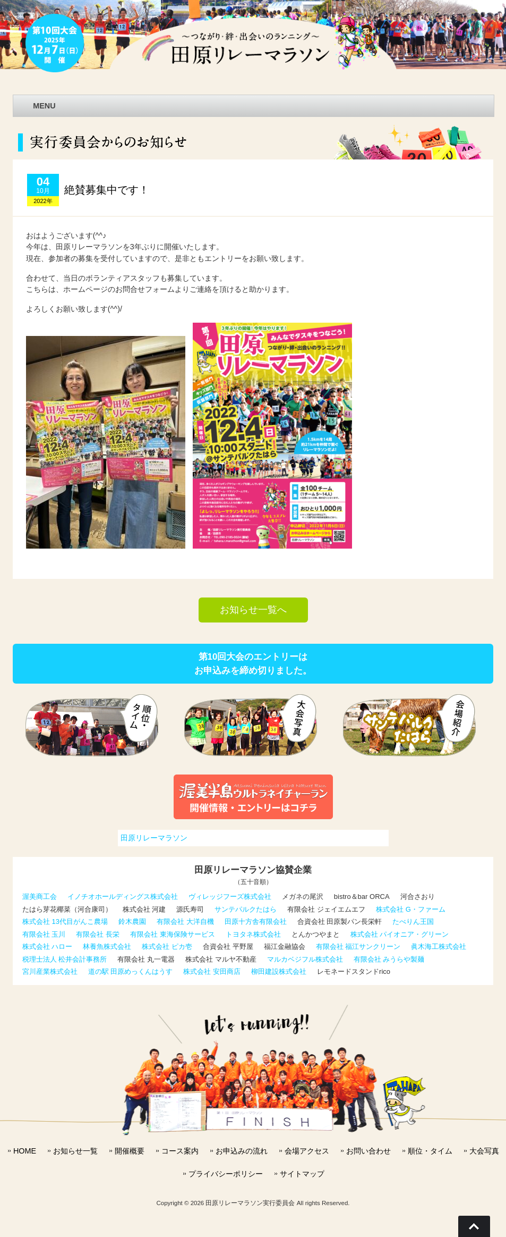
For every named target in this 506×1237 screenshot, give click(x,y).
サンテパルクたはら (246, 909)
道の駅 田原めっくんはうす (130, 971)
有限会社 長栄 (97, 934)
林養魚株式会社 (107, 946)
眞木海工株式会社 (438, 946)
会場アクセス (307, 1151)
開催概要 (129, 1151)
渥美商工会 (39, 897)
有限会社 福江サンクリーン (358, 946)
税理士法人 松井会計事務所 (64, 959)
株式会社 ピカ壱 (167, 946)
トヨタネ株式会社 (253, 934)
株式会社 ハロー (47, 946)
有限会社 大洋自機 (185, 921)
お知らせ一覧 (75, 1151)
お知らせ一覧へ (253, 609)
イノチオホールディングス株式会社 (122, 897)
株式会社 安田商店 (212, 971)
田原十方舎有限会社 (256, 921)
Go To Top (474, 1226)
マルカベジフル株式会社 (305, 959)
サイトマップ (302, 1173)
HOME (24, 1151)
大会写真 (484, 1151)
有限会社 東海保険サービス (172, 934)
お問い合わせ (368, 1151)
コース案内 (180, 1151)
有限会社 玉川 (44, 934)
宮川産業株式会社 (50, 971)
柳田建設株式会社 (278, 971)
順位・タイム (430, 1151)
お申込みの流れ (242, 1151)
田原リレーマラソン (154, 838)
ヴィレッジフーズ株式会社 (229, 897)
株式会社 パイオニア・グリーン (399, 934)
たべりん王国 (413, 921)
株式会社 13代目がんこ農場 (65, 921)
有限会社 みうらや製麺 (389, 959)
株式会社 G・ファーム (410, 909)
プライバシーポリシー (225, 1173)
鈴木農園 (132, 921)
